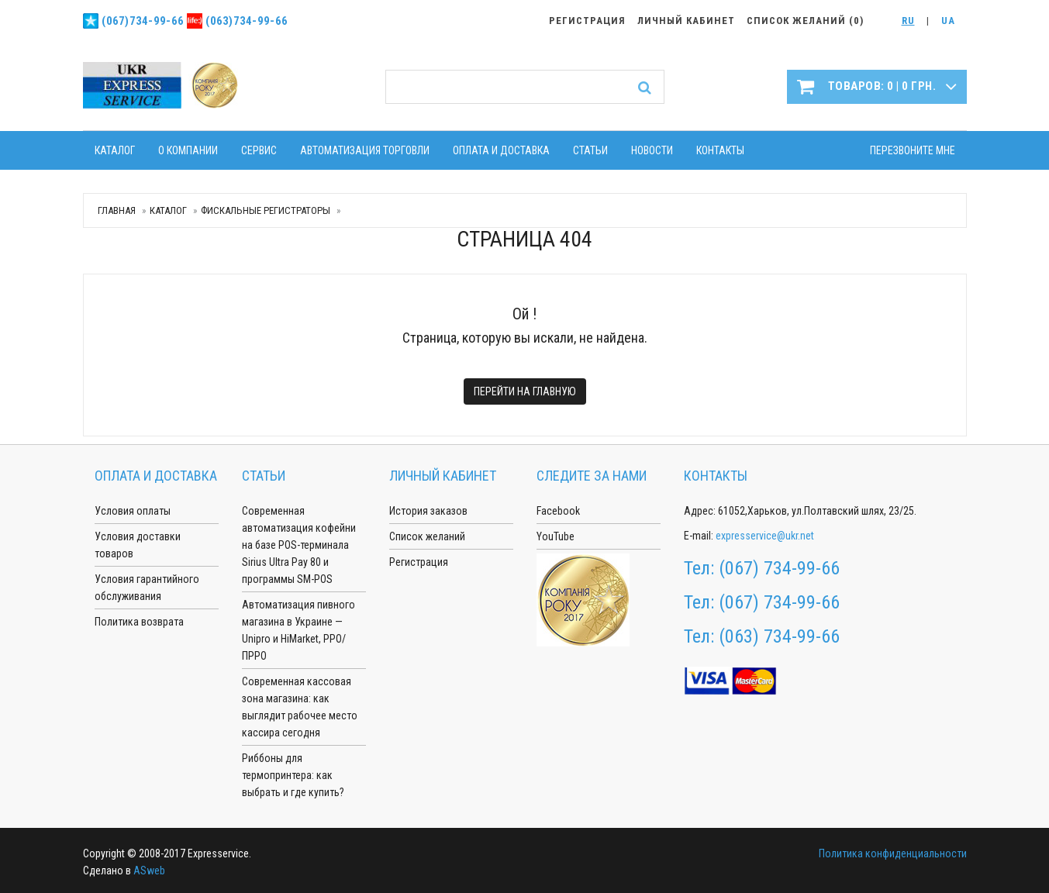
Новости (652, 150)
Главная (117, 210)
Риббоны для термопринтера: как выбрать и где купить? (293, 775)
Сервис (259, 150)
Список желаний (427, 536)
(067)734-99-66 (143, 21)
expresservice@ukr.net (765, 535)
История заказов (428, 511)
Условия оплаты (133, 511)
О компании (188, 150)
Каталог (115, 150)
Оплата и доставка (501, 150)
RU (908, 20)
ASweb (149, 870)
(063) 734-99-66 (779, 636)
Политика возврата (139, 621)
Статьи (590, 150)
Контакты (720, 150)
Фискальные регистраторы (265, 210)
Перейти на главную (525, 391)
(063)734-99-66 (246, 21)
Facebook (558, 511)
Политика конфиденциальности (893, 853)
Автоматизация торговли (365, 150)
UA (948, 20)
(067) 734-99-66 (779, 568)
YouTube (556, 536)
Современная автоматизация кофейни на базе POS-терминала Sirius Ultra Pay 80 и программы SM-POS (299, 545)
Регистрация (418, 562)
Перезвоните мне (912, 150)
